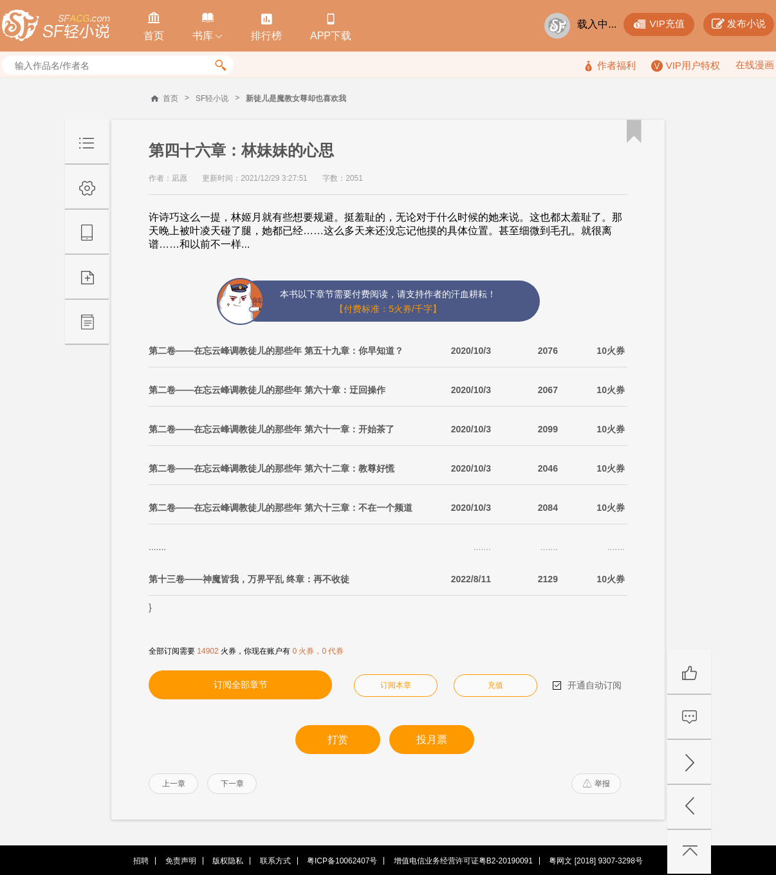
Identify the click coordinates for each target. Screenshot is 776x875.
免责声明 (180, 861)
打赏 (338, 739)
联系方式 (275, 861)
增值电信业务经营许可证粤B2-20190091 (463, 861)
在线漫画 (754, 64)
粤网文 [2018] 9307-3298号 (595, 861)
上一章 (173, 783)
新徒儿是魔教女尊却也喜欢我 (296, 98)
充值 (495, 685)
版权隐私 (227, 861)
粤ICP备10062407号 (342, 861)
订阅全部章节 (241, 684)
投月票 (431, 739)
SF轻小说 (212, 98)
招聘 (141, 861)
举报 (596, 783)
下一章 (232, 783)
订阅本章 (395, 685)
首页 (170, 98)
